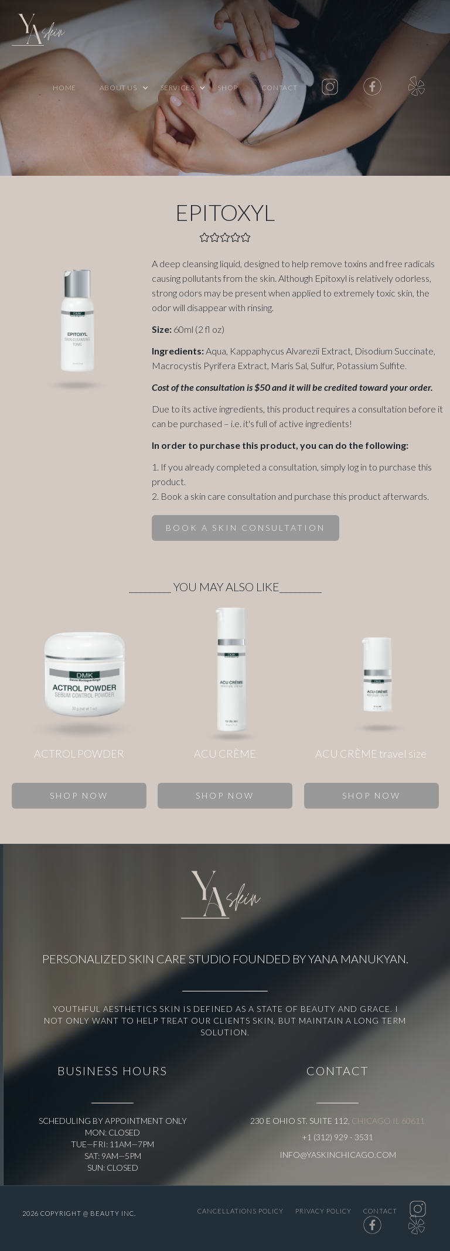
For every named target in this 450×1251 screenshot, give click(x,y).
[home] (41, 32)
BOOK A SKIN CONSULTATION (245, 528)
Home (64, 87)
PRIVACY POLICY (323, 1211)
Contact (279, 87)
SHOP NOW (79, 795)
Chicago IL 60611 (388, 1121)
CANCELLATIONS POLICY (240, 1211)
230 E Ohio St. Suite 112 (299, 1121)
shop (227, 87)
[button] (118, 88)
